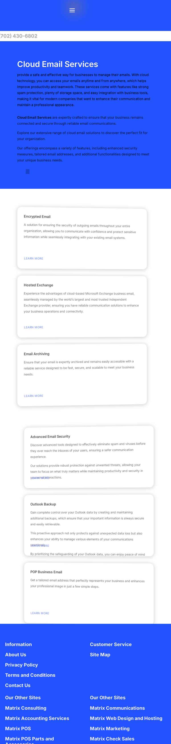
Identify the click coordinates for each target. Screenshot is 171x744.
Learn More (29, 259)
